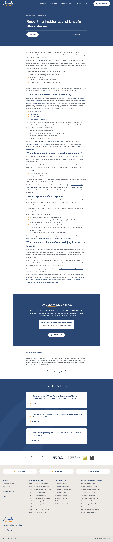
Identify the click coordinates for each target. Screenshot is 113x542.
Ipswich (51, 280)
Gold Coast (29, 280)
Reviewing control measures (38, 119)
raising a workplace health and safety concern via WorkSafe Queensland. (49, 238)
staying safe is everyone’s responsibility (51, 141)
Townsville (29, 282)
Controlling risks (34, 116)
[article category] (42, 15)
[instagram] (8, 530)
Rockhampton (37, 282)
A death (32, 171)
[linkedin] (11, 530)
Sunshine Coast (39, 280)
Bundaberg (46, 282)
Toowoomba (77, 280)
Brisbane (83, 277)
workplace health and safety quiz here (71, 269)
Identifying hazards (35, 111)
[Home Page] (8, 3)
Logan (46, 280)
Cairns (70, 280)
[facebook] (4, 530)
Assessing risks (34, 114)
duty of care (41, 61)
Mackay (55, 282)
